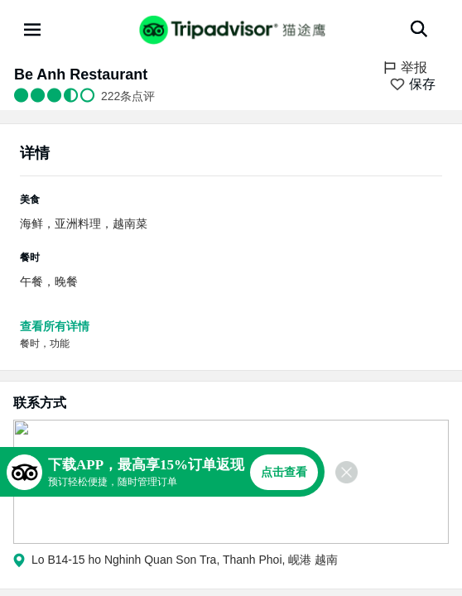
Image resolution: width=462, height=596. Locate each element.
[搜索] (419, 29)
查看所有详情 (54, 326)
